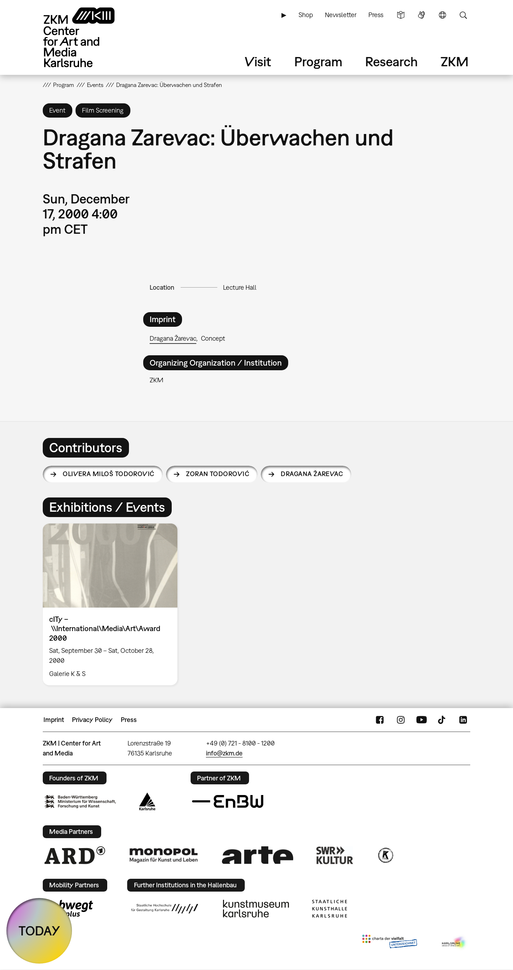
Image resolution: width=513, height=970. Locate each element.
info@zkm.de (224, 753)
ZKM (454, 61)
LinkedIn (463, 719)
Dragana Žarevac (173, 338)
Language (442, 15)
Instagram (401, 719)
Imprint (53, 719)
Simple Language (401, 15)
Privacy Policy (92, 719)
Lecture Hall (239, 287)
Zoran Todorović (217, 474)
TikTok (442, 719)
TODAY (39, 930)
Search (463, 15)
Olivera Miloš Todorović (109, 474)
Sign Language (421, 15)
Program (318, 61)
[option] (113, 604)
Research (391, 61)
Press (375, 15)
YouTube (421, 719)
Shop (306, 15)
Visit (258, 61)
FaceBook (380, 719)
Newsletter (341, 15)
